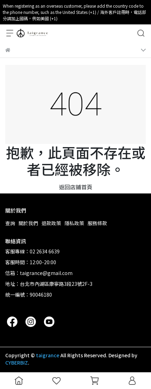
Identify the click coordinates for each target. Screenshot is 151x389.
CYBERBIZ (16, 362)
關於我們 (28, 223)
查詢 (10, 223)
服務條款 (97, 223)
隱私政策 (74, 223)
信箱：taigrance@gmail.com (39, 272)
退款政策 (51, 223)
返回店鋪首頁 (75, 187)
